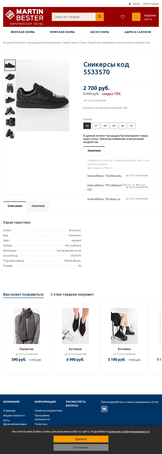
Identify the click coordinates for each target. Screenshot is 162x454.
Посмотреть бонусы (76, 403)
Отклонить (81, 447)
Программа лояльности (42, 417)
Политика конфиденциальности (49, 426)
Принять (81, 439)
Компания (11, 401)
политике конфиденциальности (129, 431)
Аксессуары (99, 31)
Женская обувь (23, 31)
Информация (45, 401)
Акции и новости (14, 415)
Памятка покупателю (48, 410)
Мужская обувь (62, 31)
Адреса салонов (137, 31)
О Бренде (9, 410)
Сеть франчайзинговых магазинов (15, 424)
